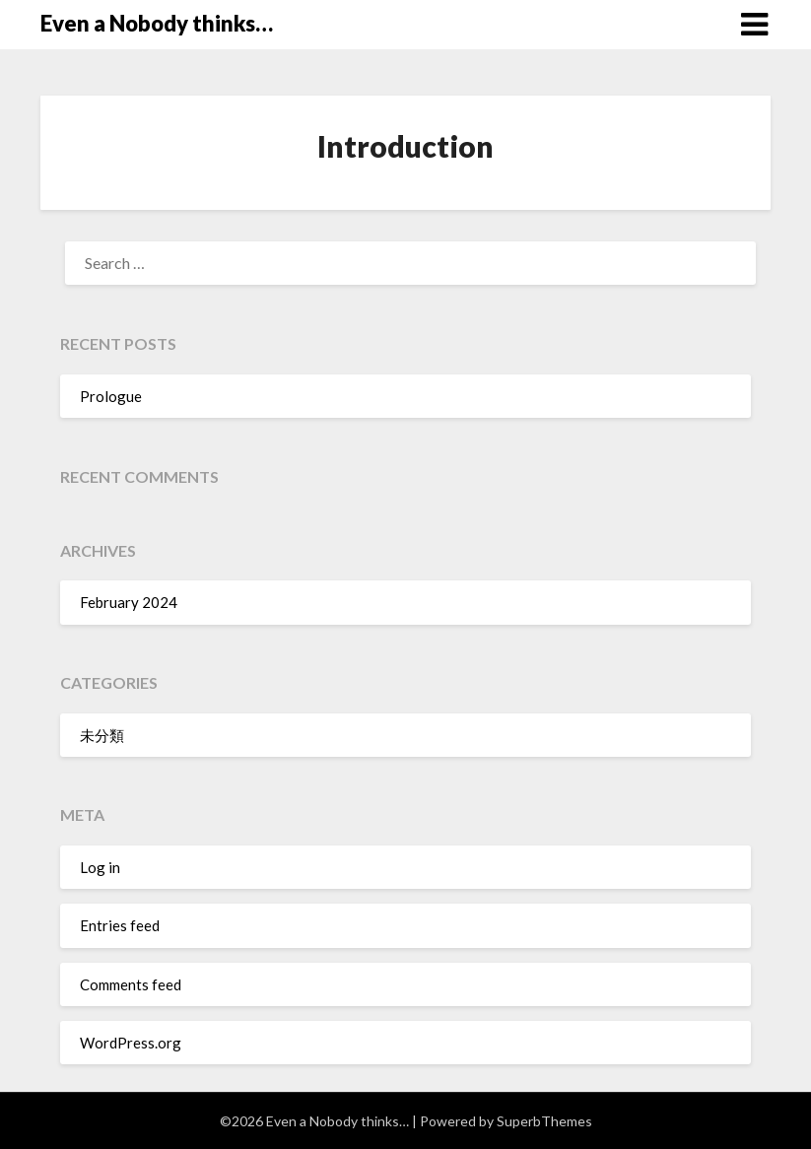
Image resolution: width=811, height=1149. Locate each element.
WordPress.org (130, 1042)
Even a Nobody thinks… (156, 23)
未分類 (102, 735)
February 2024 (128, 602)
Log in (100, 867)
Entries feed (120, 925)
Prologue (111, 396)
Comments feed (130, 984)
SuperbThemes (544, 1121)
